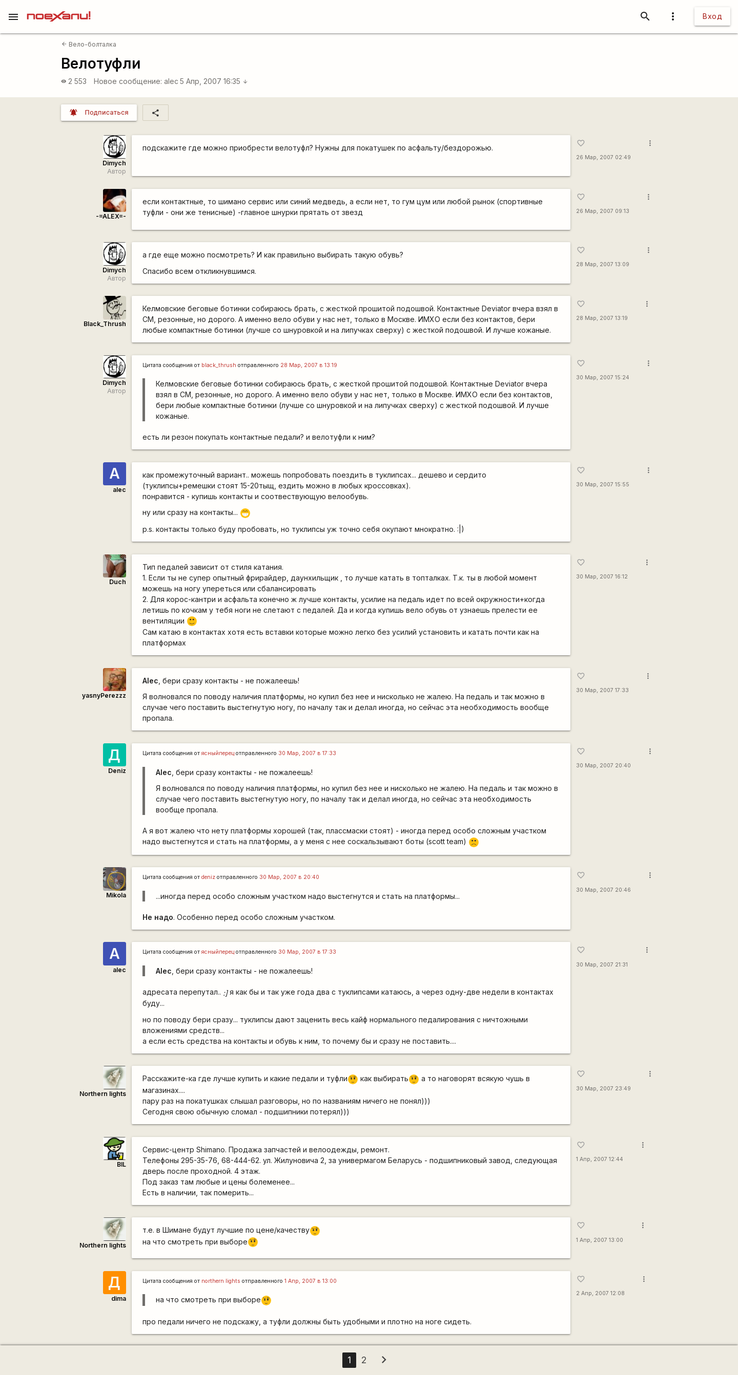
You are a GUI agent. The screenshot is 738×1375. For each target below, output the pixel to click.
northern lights (220, 1281)
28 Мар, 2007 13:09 (602, 264)
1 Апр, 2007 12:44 (599, 1159)
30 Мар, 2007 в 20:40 (289, 877)
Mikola (116, 895)
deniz (208, 877)
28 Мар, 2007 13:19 (602, 318)
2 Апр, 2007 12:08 (600, 1293)
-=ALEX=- (111, 216)
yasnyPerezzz (104, 695)
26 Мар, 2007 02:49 (603, 157)
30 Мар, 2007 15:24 (602, 377)
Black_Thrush (105, 324)
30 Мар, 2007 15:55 (602, 484)
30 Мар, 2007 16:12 (602, 576)
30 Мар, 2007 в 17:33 (307, 753)
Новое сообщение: (128, 81)
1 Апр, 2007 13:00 (599, 1240)
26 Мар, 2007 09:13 (602, 211)
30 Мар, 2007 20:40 (603, 765)
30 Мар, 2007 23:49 (603, 1088)
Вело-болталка (89, 44)
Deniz (117, 771)
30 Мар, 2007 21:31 (602, 964)
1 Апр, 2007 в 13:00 (310, 1281)
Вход (712, 16)
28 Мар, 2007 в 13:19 (308, 365)
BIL (121, 1164)
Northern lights (102, 1094)
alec (171, 81)
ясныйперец (217, 753)
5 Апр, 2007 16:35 (214, 81)
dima (118, 1298)
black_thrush (218, 365)
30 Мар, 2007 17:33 (602, 690)
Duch (117, 582)
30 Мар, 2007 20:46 (603, 890)
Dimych (114, 163)
